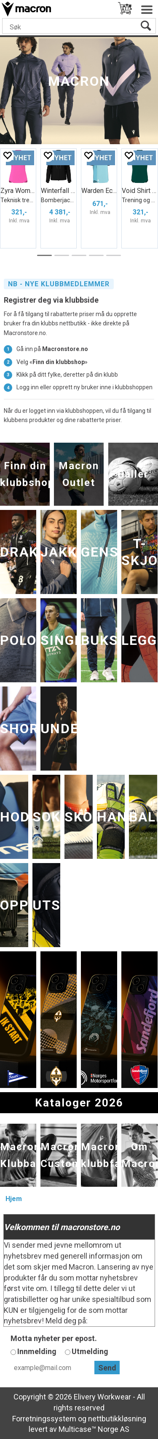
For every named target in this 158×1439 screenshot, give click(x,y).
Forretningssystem (44, 1418)
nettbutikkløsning (117, 1418)
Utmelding (90, 1351)
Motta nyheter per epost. (54, 1338)
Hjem (13, 1199)
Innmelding (36, 1351)
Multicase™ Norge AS (94, 1429)
